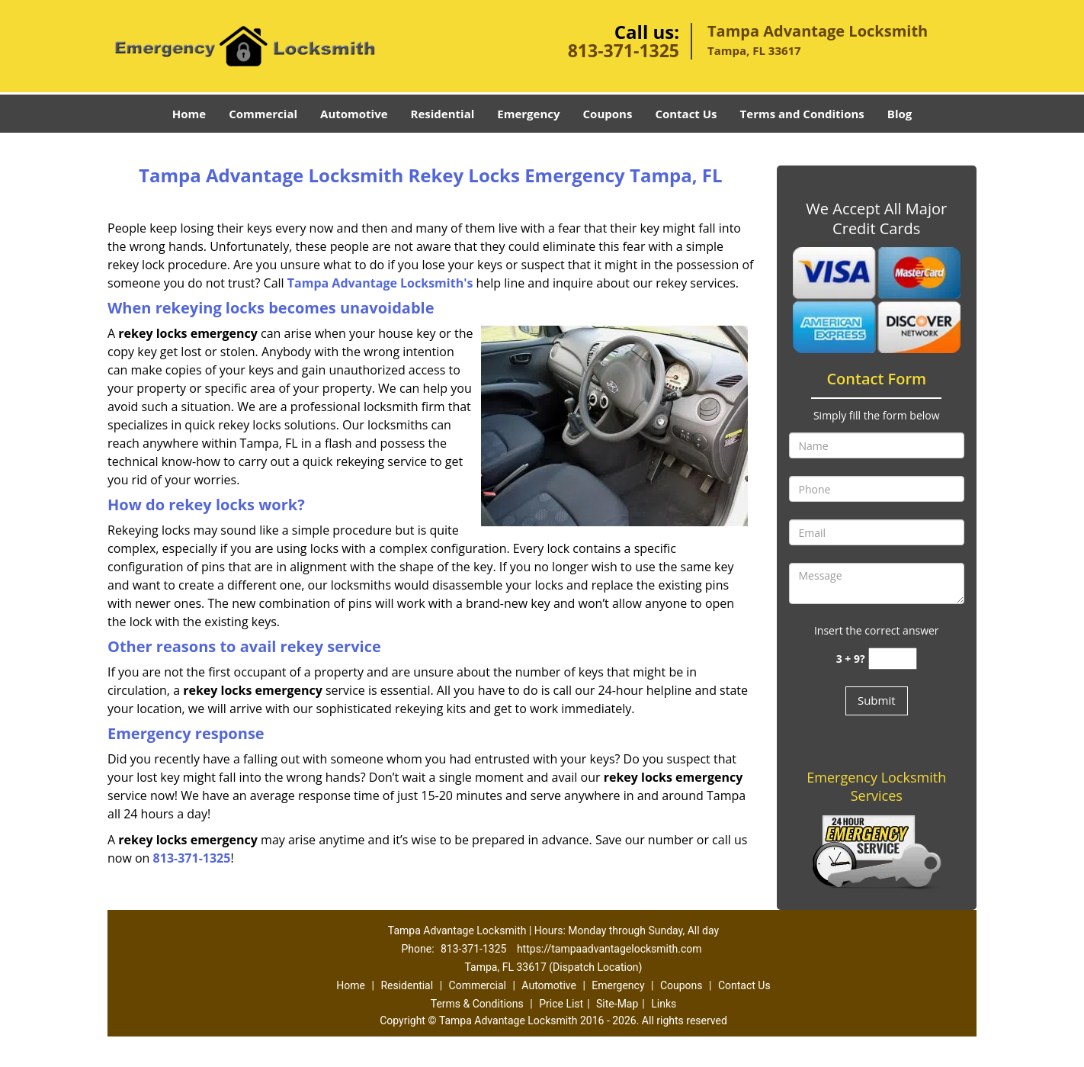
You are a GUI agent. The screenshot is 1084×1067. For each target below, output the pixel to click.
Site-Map (617, 1004)
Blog (899, 113)
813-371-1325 (623, 50)
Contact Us (686, 113)
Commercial (263, 113)
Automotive (354, 113)
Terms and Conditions (802, 113)
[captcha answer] (892, 659)
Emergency (528, 113)
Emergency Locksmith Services (876, 786)
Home (189, 113)
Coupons (608, 113)
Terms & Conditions (477, 1004)
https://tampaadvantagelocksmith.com (609, 949)
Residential (443, 113)
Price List (561, 1004)
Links (663, 1004)
